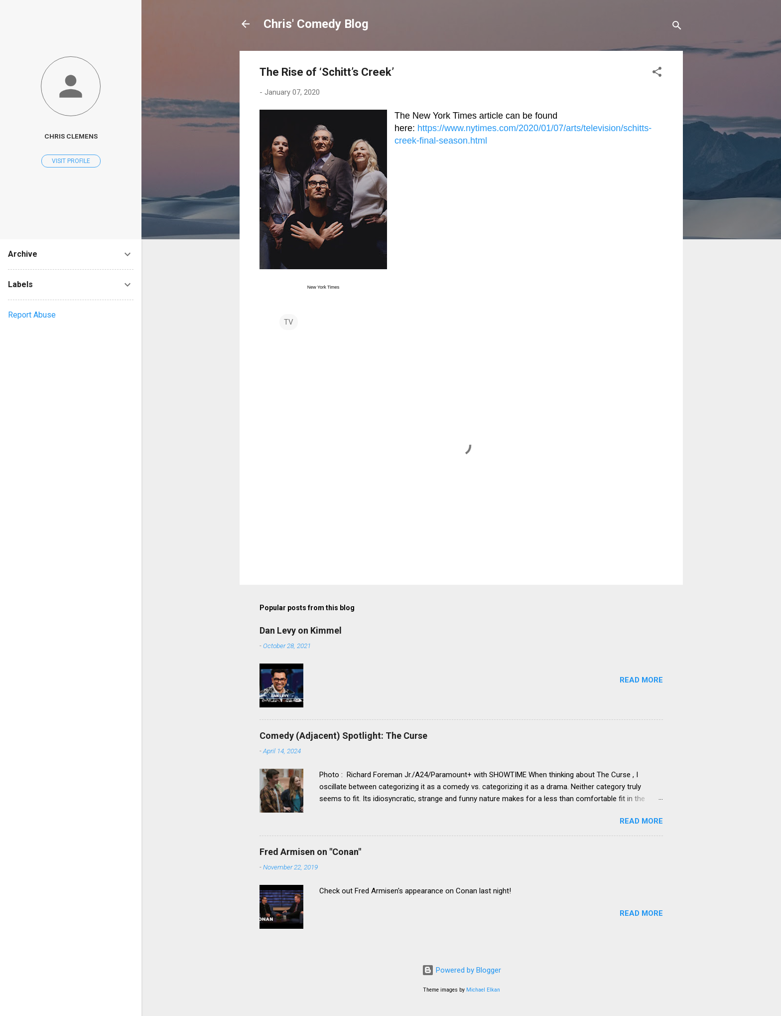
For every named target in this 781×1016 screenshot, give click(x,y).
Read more (641, 680)
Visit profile (71, 161)
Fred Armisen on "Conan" (310, 852)
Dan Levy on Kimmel (301, 630)
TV (288, 322)
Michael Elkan (483, 990)
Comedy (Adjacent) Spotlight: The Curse (343, 735)
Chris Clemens (71, 136)
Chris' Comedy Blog (316, 24)
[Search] (677, 27)
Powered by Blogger (461, 970)
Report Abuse (32, 315)
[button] (657, 73)
